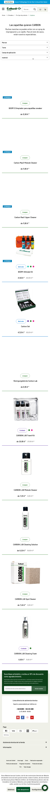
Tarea (4, 47)
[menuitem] (4, 9)
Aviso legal (20, 761)
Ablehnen (11, 789)
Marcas (4, 42)
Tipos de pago (27, 767)
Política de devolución (11, 764)
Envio (26, 761)
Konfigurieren (37, 789)
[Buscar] (35, 9)
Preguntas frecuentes (24, 764)
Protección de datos (37, 764)
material (5, 58)
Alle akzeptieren (23, 789)
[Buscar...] (29, 9)
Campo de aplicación (9, 53)
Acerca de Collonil (10, 761)
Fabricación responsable (36, 761)
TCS (20, 767)
